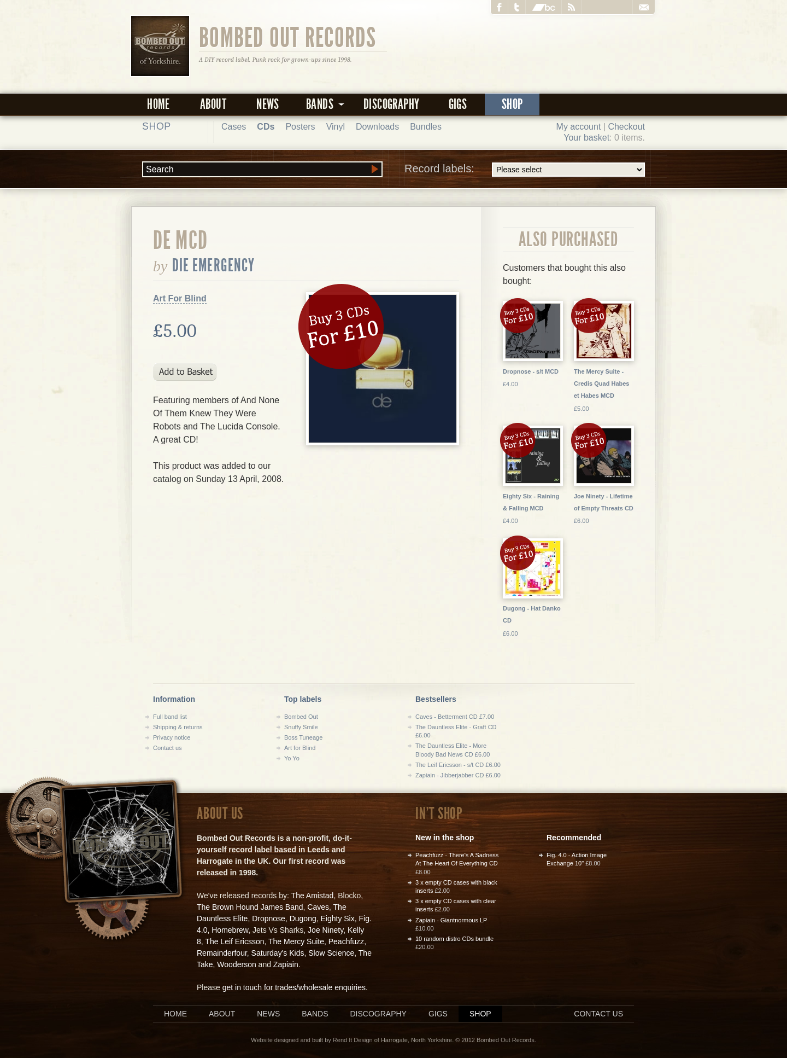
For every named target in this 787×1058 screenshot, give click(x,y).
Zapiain (285, 964)
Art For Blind (180, 298)
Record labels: (524, 169)
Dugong (303, 918)
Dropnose (268, 918)
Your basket (586, 137)
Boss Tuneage (303, 737)
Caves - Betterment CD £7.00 (454, 716)
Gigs (458, 104)
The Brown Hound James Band (250, 907)
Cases (233, 126)
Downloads (377, 126)
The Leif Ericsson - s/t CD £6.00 (458, 764)
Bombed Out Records (288, 36)
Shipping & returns (178, 727)
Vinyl (335, 126)
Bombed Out (301, 716)
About (213, 104)
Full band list (170, 716)
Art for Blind (299, 748)
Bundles (426, 126)
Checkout (626, 126)
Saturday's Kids (277, 953)
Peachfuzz (346, 941)
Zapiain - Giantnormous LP (451, 920)
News (267, 104)
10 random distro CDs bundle (454, 938)
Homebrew (230, 930)
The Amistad (312, 895)
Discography (391, 104)
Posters (300, 126)
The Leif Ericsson (234, 941)
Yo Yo (291, 758)
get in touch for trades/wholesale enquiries (294, 987)
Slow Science (331, 953)
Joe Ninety (325, 930)
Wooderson (236, 964)
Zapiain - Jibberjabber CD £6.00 (458, 775)
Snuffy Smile (301, 727)
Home (158, 104)
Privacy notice (171, 737)
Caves (318, 907)
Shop (512, 104)
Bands (315, 1013)
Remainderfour (222, 953)
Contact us (167, 748)
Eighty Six (337, 918)
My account (578, 126)
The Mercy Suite (296, 941)
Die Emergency (213, 265)
